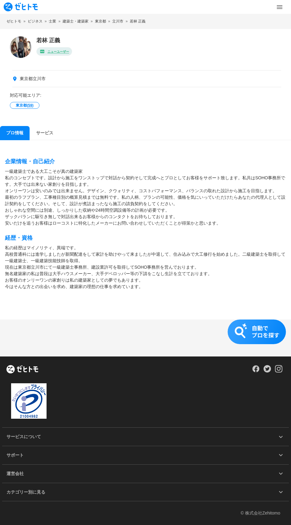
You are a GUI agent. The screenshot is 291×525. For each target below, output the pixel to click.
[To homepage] (20, 7)
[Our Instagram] (279, 370)
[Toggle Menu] (279, 7)
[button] (145, 337)
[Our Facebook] (255, 370)
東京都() (24, 105)
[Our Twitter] (267, 370)
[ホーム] (22, 369)
